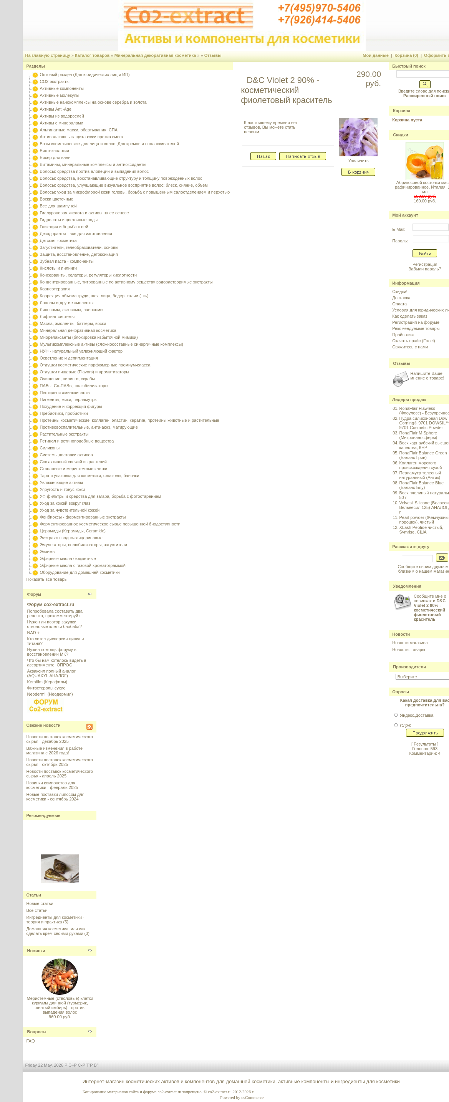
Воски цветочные (56, 199)
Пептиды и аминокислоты (65, 392)
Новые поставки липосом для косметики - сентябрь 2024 (55, 796)
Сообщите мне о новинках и (430, 607)
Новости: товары (408, 649)
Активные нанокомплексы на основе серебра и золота (93, 102)
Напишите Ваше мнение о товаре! (427, 375)
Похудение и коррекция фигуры (71, 406)
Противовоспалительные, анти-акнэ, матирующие (89, 427)
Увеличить (358, 158)
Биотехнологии (54, 150)
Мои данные (376, 55)
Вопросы (36, 1031)
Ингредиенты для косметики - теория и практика (55, 919)
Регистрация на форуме (415, 322)
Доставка (401, 297)
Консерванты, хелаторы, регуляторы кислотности (88, 275)
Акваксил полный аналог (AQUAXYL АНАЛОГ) (51, 673)
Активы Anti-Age (55, 109)
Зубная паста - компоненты (67, 261)
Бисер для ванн (55, 157)
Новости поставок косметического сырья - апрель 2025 (59, 773)
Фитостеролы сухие (46, 688)
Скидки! (399, 291)
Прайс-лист (403, 334)
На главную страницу (47, 55)
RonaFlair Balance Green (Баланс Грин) (423, 455)
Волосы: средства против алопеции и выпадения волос (94, 171)
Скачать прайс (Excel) (413, 340)
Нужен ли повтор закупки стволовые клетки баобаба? (54, 624)
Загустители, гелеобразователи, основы (79, 247)
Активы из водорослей (62, 116)
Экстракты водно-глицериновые (71, 537)
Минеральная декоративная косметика (155, 55)
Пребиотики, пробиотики (64, 413)
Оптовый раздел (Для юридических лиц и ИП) (85, 74)
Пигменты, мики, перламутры (69, 399)
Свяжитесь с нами (410, 347)
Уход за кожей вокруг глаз (65, 503)
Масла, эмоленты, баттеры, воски (73, 323)
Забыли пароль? (425, 269)
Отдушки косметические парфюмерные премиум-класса (95, 365)
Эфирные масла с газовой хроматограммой (83, 565)
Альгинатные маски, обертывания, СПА (79, 130)
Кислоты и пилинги (58, 268)
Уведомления (407, 586)
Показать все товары (46, 579)
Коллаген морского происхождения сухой (420, 465)
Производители (409, 667)
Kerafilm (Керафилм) (47, 681)
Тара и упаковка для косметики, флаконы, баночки (89, 475)
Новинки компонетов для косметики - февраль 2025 (52, 785)
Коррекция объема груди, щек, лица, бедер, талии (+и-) (94, 295)
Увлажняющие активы (61, 482)
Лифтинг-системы (57, 316)
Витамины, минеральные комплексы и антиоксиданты (93, 164)
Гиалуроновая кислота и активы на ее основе (84, 212)
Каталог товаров (92, 55)
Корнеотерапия (55, 289)
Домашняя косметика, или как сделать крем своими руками (55, 931)
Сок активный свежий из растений (73, 461)
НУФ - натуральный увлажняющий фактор (81, 351)
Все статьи (36, 910)
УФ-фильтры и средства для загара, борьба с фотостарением (100, 496)
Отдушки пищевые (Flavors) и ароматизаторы (84, 372)
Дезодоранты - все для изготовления (76, 233)
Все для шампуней (58, 206)
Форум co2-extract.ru (50, 604)
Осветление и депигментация (69, 358)
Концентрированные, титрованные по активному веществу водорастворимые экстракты (126, 282)
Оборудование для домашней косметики (80, 572)
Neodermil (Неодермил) (50, 694)
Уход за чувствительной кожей (70, 510)
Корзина (401, 110)
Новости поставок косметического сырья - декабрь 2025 (59, 739)
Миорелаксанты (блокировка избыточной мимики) (89, 337)
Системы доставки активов (66, 454)
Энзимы (48, 551)
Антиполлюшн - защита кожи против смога (81, 136)
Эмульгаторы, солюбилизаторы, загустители (83, 544)
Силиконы (50, 448)
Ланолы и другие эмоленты (67, 302)
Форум (34, 594)
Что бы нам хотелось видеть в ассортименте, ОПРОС (56, 662)
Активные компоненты (62, 88)
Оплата (399, 304)
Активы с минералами (61, 123)
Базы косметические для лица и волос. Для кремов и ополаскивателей (109, 143)
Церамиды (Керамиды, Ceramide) (73, 531)
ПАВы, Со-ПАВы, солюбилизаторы (74, 385)
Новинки (36, 950)
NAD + (33, 632)
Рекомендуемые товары (415, 328)
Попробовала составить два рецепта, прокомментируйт (54, 613)
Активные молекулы (60, 95)
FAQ (30, 1041)
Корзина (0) (406, 55)
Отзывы (213, 55)
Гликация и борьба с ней (64, 226)
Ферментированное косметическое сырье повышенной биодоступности (110, 524)
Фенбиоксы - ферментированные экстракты (83, 517)
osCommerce (252, 1097)
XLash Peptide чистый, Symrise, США (421, 529)
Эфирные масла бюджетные (68, 558)
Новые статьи (39, 903)
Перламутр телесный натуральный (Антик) (420, 475)
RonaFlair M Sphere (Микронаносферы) (418, 435)
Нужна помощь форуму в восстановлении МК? (51, 651)
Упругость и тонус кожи (62, 489)
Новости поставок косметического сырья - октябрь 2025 (59, 762)
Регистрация (425, 264)
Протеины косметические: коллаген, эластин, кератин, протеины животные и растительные (129, 420)
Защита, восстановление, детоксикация (79, 254)
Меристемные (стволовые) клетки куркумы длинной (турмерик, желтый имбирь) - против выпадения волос (60, 1005)
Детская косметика (58, 240)
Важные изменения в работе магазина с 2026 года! (54, 750)
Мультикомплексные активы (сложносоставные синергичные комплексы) (111, 344)
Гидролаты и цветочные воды (69, 219)
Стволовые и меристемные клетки (74, 468)
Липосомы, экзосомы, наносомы (71, 309)
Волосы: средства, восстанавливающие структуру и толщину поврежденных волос (121, 178)
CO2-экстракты (55, 81)
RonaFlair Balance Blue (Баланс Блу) (421, 485)
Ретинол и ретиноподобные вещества (77, 441)
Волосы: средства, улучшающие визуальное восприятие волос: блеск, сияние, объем (124, 185)
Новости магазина (409, 642)
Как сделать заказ (409, 316)
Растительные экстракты (64, 434)
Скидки (400, 135)
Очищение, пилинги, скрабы (67, 378)
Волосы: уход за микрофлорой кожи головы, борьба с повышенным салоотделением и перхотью (135, 192)
